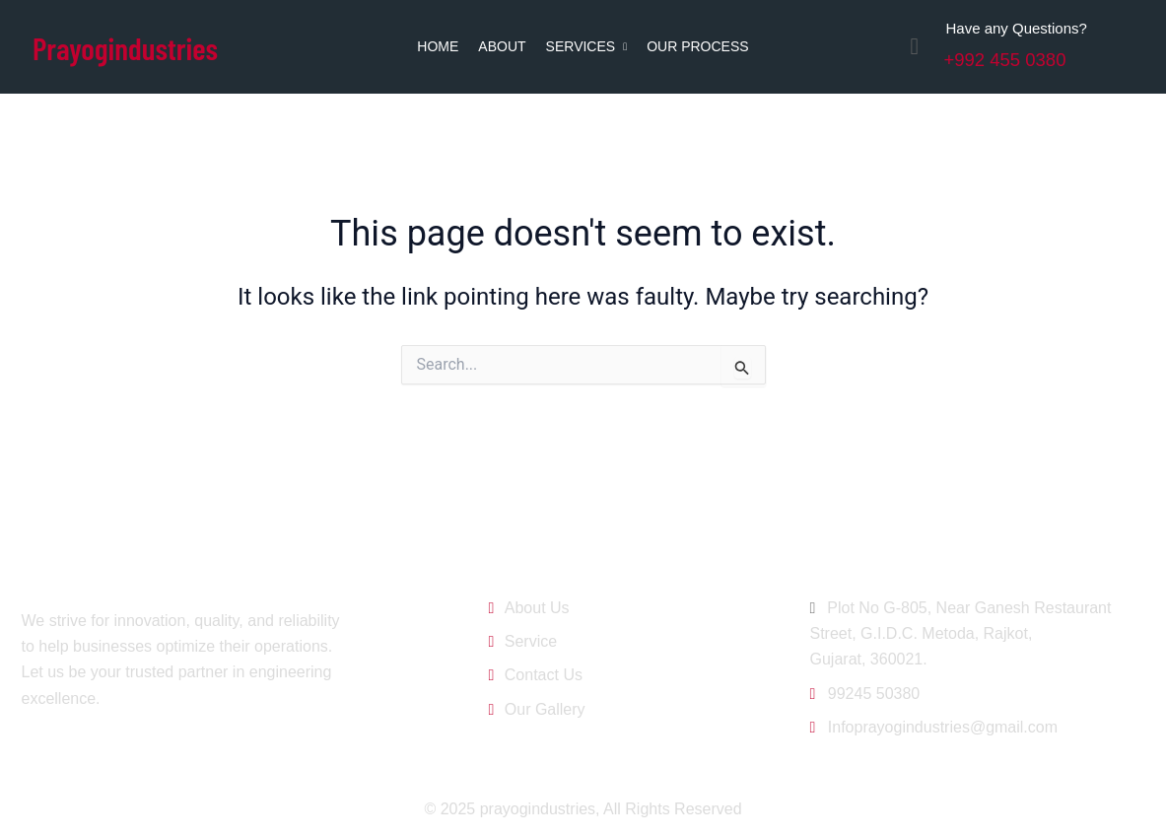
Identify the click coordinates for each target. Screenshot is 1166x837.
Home (437, 46)
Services (587, 46)
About (501, 46)
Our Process (697, 46)
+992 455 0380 (1015, 58)
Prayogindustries (139, 46)
